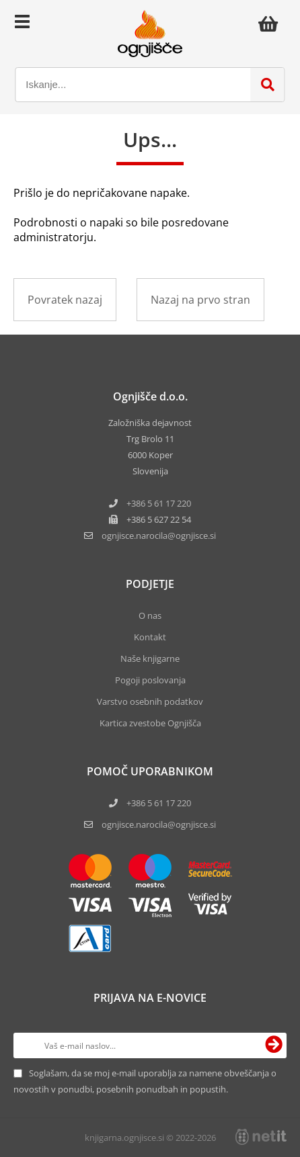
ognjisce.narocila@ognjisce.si (159, 824)
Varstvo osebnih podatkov (150, 701)
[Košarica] (271, 23)
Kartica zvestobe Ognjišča (150, 723)
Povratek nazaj (65, 299)
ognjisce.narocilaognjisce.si (159, 535)
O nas (150, 615)
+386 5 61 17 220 (158, 503)
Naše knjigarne (150, 658)
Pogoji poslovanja (150, 680)
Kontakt (150, 637)
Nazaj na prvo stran (200, 299)
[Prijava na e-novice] (274, 1045)
